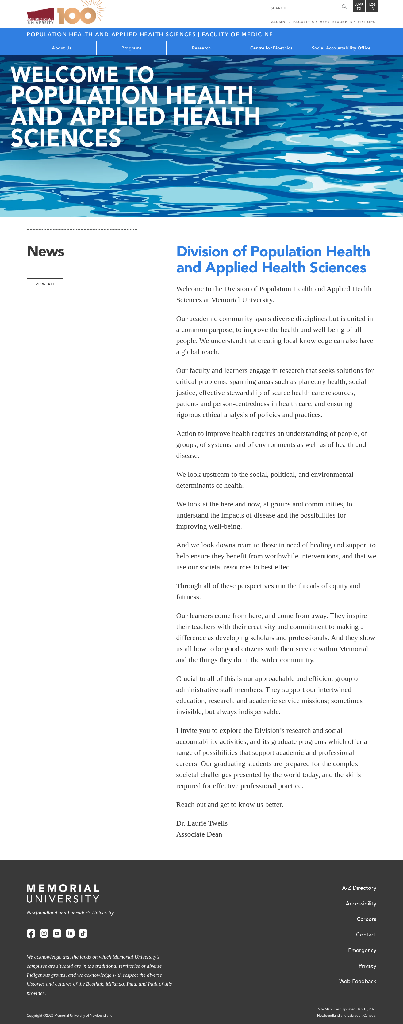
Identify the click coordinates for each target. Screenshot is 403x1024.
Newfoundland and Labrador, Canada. (346, 1016)
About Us (61, 48)
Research (201, 48)
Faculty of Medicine (237, 34)
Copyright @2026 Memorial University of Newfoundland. (70, 1016)
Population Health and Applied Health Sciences (112, 34)
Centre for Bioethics (271, 48)
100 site (82, 12)
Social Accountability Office (341, 48)
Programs (131, 48)
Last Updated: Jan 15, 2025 (355, 1009)
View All (45, 284)
